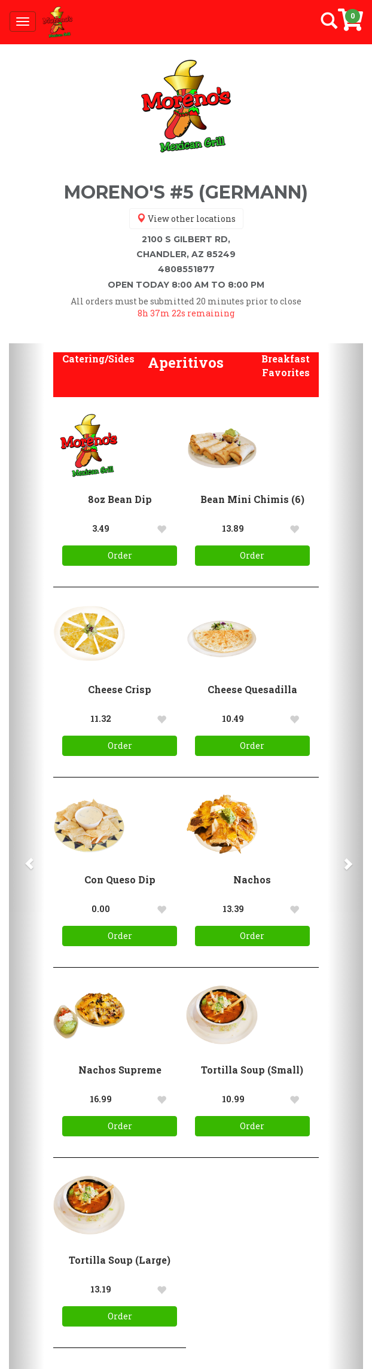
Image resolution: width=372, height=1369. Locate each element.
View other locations (186, 218)
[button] (98, 359)
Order (120, 555)
